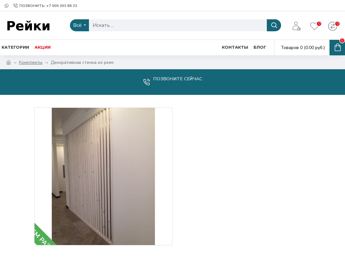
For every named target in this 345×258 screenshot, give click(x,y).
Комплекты (30, 62)
